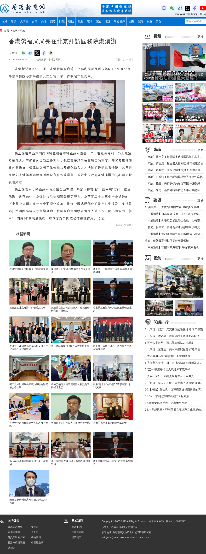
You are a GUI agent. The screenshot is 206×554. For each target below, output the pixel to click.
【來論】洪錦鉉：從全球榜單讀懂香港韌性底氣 (174, 176)
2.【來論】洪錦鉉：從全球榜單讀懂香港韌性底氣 (175, 336)
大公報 (34, 532)
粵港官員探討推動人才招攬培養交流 (70, 422)
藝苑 (140, 21)
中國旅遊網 (37, 542)
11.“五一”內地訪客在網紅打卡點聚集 (167, 396)
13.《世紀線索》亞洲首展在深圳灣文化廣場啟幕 (174, 409)
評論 (98, 21)
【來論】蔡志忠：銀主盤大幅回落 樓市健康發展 (174, 163)
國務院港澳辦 (15, 527)
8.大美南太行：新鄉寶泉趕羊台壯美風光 (171, 376)
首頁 (6, 30)
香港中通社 (78, 527)
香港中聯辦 (14, 532)
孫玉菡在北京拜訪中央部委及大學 (27, 307)
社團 (131, 21)
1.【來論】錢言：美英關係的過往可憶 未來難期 (174, 329)
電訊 (89, 21)
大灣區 (24, 21)
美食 (158, 21)
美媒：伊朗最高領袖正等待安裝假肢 (167, 240)
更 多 (200, 36)
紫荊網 (11, 547)
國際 (53, 21)
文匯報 (34, 527)
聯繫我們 (76, 537)
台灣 (34, 21)
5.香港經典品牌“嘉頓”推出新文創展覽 (167, 356)
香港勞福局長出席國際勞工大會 (110, 422)
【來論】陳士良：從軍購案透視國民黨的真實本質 (175, 156)
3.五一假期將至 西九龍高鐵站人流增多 (169, 342)
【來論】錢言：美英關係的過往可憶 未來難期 (173, 183)
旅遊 (149, 21)
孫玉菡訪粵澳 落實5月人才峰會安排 (70, 346)
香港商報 (36, 537)
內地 (44, 21)
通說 (107, 21)
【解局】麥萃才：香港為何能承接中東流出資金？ (175, 227)
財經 (62, 21)
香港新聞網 (78, 532)
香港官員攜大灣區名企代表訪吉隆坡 (28, 269)
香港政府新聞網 (16, 542)
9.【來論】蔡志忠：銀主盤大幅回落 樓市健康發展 (175, 382)
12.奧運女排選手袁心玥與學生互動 (166, 402)
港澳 (13, 21)
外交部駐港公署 (16, 537)
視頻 (71, 21)
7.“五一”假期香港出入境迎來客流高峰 (167, 369)
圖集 (80, 21)
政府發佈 (119, 21)
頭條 (4, 21)
